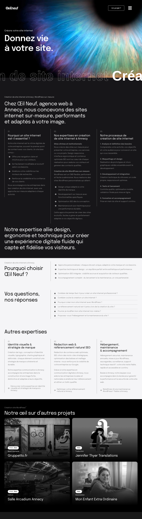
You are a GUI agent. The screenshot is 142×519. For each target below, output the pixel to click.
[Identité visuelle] (26, 388)
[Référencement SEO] (72, 390)
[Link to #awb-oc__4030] (133, 8)
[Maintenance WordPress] (119, 390)
